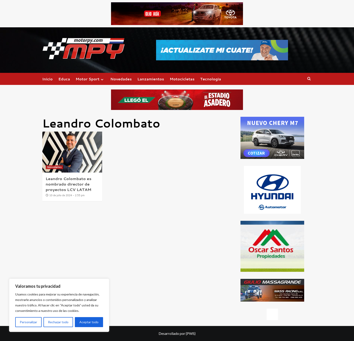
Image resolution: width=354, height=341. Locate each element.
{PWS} (190, 333)
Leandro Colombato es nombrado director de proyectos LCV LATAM (68, 184)
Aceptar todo (89, 322)
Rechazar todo (58, 322)
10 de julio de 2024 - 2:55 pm (67, 195)
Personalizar (28, 322)
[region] (59, 305)
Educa (64, 78)
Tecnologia (210, 78)
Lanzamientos (150, 78)
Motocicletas (182, 78)
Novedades (121, 78)
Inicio (47, 78)
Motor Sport (90, 78)
